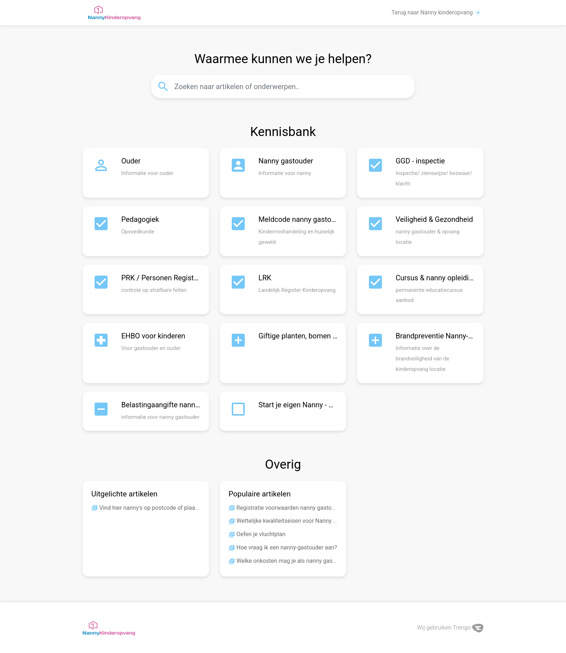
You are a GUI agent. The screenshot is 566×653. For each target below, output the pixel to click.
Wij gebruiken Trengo (450, 627)
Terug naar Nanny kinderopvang (436, 12)
